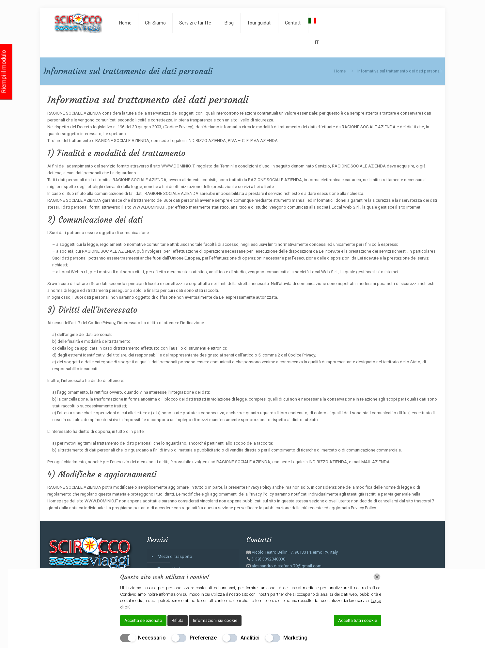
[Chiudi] (377, 577)
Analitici (250, 638)
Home (340, 71)
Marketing (295, 638)
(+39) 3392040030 (268, 559)
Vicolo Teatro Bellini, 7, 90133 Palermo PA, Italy (295, 552)
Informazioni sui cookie (215, 620)
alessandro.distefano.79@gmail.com (286, 565)
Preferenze (203, 638)
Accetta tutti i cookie (357, 620)
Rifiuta (177, 620)
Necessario (152, 638)
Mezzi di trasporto (175, 556)
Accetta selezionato (143, 620)
